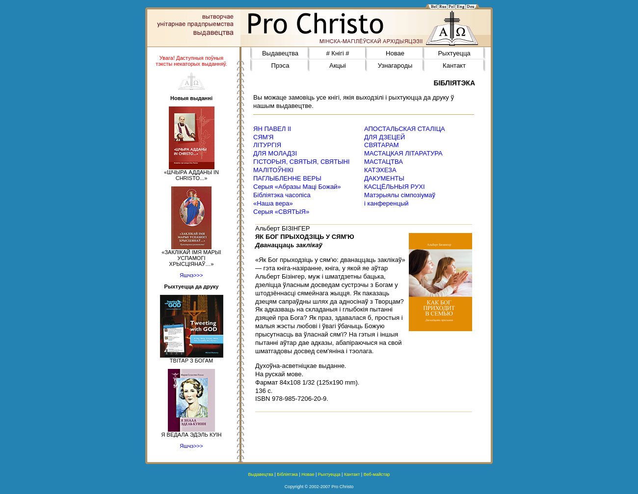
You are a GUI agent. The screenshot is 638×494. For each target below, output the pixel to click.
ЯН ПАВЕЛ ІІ (272, 128)
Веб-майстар (377, 474)
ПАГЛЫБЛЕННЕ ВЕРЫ (287, 178)
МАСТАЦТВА (383, 161)
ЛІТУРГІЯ (267, 145)
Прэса (280, 65)
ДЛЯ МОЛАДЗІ (275, 153)
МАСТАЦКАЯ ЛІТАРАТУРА (403, 153)
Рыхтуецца (454, 53)
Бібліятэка (287, 474)
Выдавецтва (280, 53)
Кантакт (454, 65)
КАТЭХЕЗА (380, 170)
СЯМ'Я (263, 137)
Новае (395, 53)
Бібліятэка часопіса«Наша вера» (282, 199)
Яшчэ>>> (191, 275)
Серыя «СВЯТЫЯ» (281, 211)
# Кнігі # (337, 53)
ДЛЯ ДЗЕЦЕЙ (384, 137)
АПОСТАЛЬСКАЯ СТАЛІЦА (404, 128)
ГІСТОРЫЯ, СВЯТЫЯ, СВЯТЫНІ (301, 161)
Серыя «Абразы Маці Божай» (297, 186)
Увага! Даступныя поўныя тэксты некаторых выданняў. (191, 61)
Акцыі (337, 65)
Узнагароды (395, 65)
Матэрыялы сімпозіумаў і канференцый (399, 199)
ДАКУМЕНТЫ (384, 178)
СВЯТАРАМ (381, 145)
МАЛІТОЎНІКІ (273, 170)
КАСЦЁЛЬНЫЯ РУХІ (394, 186)
